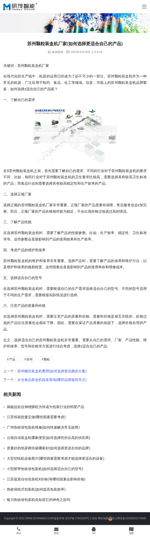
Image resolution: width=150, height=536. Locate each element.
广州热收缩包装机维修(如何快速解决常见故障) (43, 427)
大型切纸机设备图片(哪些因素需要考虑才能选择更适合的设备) (55, 459)
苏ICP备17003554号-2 (78, 518)
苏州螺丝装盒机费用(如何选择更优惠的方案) (52, 371)
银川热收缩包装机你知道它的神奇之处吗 (38, 500)
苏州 (29, 359)
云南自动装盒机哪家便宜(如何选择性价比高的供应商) (48, 438)
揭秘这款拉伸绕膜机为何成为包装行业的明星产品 (45, 407)
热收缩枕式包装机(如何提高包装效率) (36, 489)
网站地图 (103, 518)
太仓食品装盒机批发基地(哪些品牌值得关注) (52, 380)
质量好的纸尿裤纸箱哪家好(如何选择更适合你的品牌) (48, 448)
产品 (12, 359)
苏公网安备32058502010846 (129, 518)
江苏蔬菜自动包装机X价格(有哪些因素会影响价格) (46, 479)
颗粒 (47, 359)
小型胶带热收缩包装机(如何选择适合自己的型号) (45, 469)
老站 (94, 518)
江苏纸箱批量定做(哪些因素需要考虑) (36, 417)
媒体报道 (57, 52)
